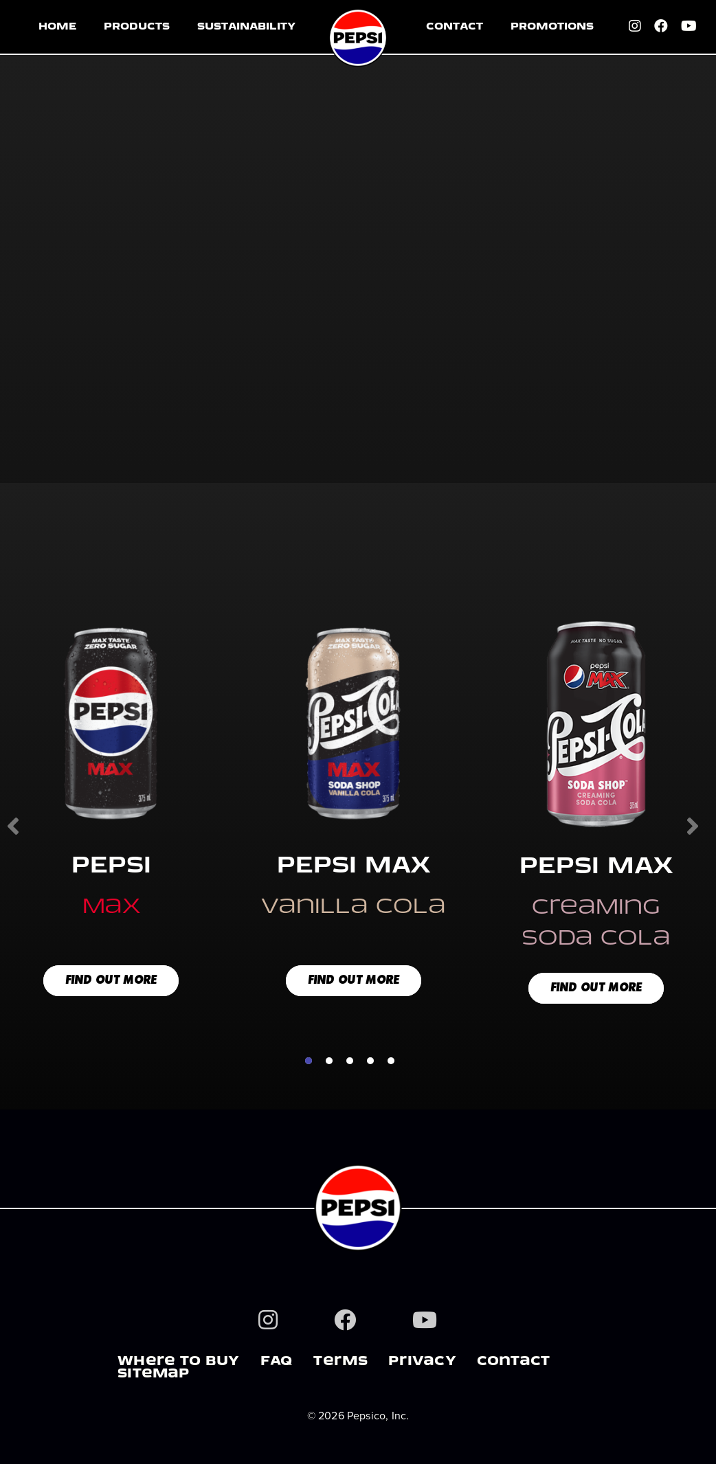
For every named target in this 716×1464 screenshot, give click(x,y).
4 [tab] (370, 1060)
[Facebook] (661, 27)
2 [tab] (329, 1060)
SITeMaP (153, 1375)
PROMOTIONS (552, 27)
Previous (14, 825)
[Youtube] (689, 27)
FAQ (276, 1362)
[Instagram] (635, 27)
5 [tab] (391, 1060)
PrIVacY (422, 1362)
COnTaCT (513, 1362)
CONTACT (454, 27)
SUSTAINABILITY (246, 27)
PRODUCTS (137, 27)
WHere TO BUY (178, 1362)
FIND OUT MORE (111, 981)
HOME (57, 27)
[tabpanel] (353, 815)
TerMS (340, 1362)
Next (691, 825)
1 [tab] (308, 1060)
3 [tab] (349, 1060)
